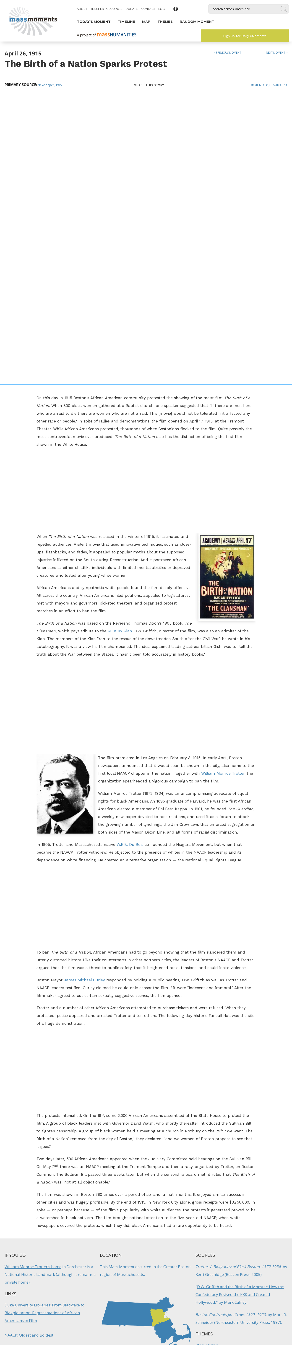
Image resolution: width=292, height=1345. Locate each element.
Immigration (185, 1215)
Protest (202, 1091)
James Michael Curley (84, 689)
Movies (202, 1079)
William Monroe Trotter (223, 482)
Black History (207, 1054)
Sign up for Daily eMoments (244, 36)
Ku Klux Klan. (120, 340)
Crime (169, 1215)
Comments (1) (259, 85)
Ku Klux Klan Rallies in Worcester (179, 1202)
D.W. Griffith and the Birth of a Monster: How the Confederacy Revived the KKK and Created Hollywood (240, 1003)
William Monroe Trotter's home (33, 975)
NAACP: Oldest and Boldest (29, 1044)
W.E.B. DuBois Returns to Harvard (112, 1202)
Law (199, 1066)
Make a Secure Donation (39, 1320)
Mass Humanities (55, 1296)
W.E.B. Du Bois (130, 553)
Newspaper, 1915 (50, 85)
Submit (253, 1320)
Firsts (133, 1220)
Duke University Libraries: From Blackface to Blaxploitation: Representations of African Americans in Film (44, 1021)
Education (118, 1220)
